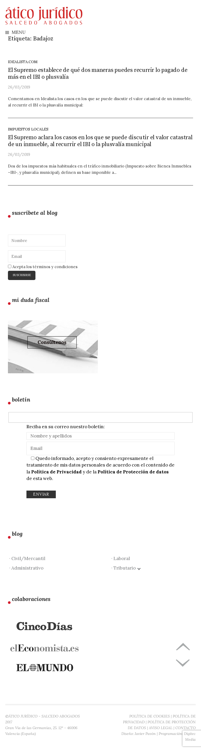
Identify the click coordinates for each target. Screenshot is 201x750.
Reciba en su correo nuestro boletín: (65, 427)
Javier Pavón (145, 733)
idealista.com (23, 61)
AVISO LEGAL (160, 727)
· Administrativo (26, 568)
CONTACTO (185, 727)
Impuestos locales (28, 129)
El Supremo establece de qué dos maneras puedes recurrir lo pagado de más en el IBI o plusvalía (97, 74)
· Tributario (125, 568)
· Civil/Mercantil (27, 558)
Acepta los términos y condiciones (42, 266)
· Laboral (120, 558)
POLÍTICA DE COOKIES (149, 716)
